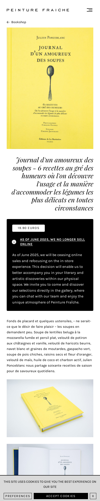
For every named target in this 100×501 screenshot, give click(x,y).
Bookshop (16, 22)
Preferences (17, 496)
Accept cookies (61, 496)
